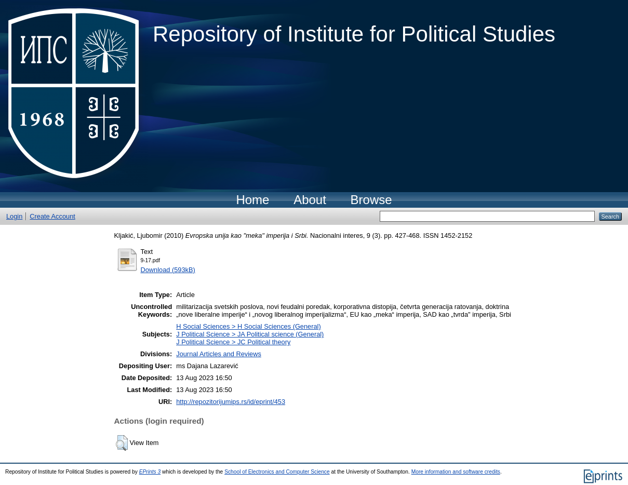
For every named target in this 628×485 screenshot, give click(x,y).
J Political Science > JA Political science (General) (250, 334)
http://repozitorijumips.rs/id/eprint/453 (230, 402)
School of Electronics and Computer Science (277, 472)
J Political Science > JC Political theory (233, 342)
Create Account (52, 216)
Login (14, 216)
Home (252, 200)
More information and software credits (455, 472)
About (309, 200)
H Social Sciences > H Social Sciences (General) (248, 326)
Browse (371, 200)
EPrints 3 (150, 472)
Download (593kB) (168, 270)
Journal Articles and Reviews (218, 354)
